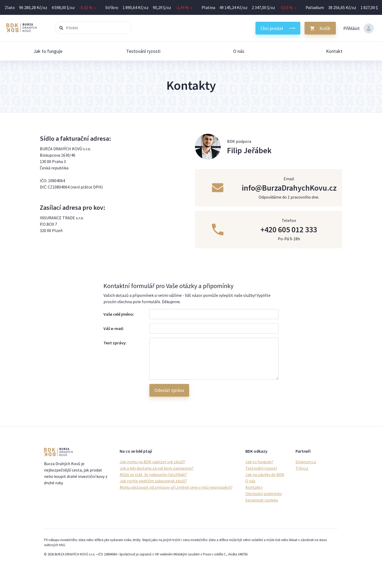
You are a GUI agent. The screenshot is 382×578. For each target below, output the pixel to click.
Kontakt (334, 51)
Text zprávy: (115, 342)
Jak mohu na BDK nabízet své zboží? (152, 461)
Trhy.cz (302, 468)
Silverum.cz (306, 461)
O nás (238, 51)
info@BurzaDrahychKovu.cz (289, 188)
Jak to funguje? (259, 461)
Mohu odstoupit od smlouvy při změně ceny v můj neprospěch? (176, 487)
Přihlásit (358, 28)
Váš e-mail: (113, 328)
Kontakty (254, 487)
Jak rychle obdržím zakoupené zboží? (153, 480)
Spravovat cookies (261, 500)
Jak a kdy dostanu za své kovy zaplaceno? (157, 468)
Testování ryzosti (143, 51)
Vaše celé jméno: (118, 314)
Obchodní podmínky (263, 493)
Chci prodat (272, 28)
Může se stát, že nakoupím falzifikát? (153, 474)
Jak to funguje (47, 51)
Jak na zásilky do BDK (264, 474)
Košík (325, 28)
